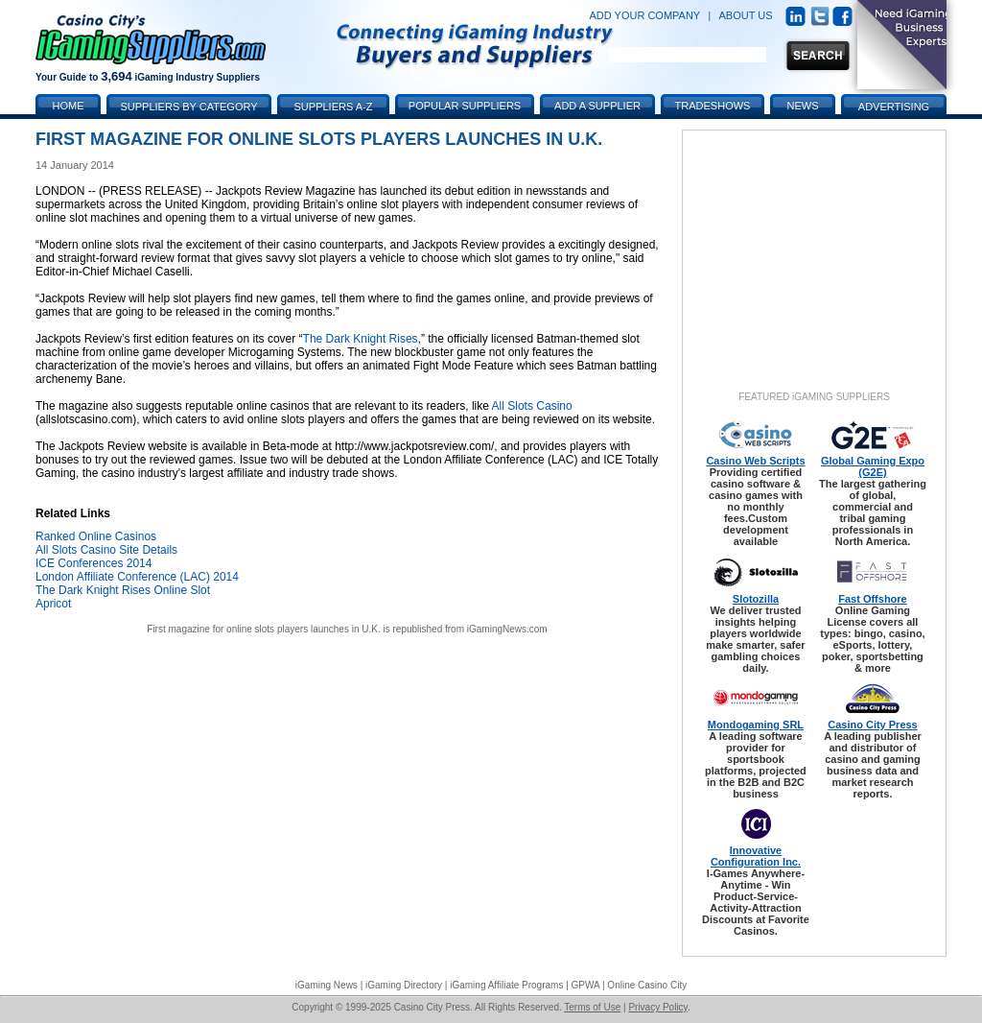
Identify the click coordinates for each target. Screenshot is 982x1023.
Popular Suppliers (465, 105)
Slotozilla (756, 599)
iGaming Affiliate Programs (506, 985)
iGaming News (326, 985)
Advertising (893, 106)
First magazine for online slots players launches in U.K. (263, 629)
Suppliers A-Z (333, 106)
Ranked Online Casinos (95, 536)
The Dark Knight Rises (360, 338)
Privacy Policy (658, 1007)
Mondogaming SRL (756, 724)
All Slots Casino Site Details (106, 550)
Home (68, 105)
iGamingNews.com (507, 629)
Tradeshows (713, 105)
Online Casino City (647, 985)
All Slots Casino (532, 406)
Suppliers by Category (188, 106)
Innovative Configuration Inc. (756, 856)
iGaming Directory (403, 985)
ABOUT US (746, 15)
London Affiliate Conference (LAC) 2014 (137, 576)
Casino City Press (873, 724)
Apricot (53, 603)
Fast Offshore (872, 599)
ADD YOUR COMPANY (644, 15)
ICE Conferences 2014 (93, 563)
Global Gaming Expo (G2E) (872, 466)
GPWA (586, 985)
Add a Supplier (597, 105)
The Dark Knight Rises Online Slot (122, 590)
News (803, 105)
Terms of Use (592, 1007)
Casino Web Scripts (755, 460)
